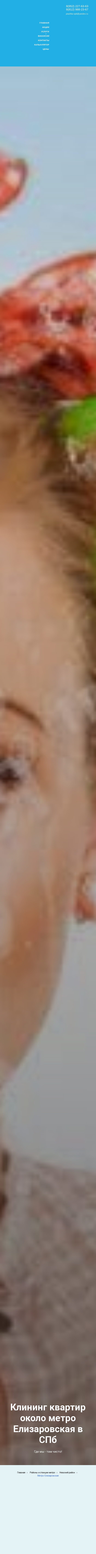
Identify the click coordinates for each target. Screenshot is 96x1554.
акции (45, 27)
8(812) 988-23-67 (77, 9)
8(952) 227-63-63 (77, 6)
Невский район (67, 1472)
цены (46, 49)
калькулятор (41, 45)
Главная (21, 1472)
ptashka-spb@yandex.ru (77, 14)
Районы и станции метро (42, 1472)
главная (44, 23)
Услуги (45, 32)
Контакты (43, 40)
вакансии (43, 36)
